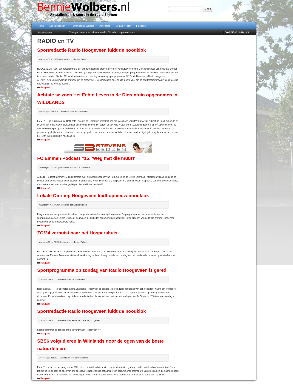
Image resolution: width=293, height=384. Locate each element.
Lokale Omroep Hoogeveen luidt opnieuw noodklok (93, 195)
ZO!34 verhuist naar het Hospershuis (77, 232)
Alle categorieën (58, 26)
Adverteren (104, 26)
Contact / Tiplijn (123, 26)
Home (41, 26)
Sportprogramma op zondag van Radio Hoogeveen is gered (101, 270)
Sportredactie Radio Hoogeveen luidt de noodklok (91, 50)
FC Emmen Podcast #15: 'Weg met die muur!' (86, 158)
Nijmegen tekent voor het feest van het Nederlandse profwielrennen (102, 32)
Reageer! (45, 87)
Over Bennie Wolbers (83, 26)
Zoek (208, 8)
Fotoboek (141, 26)
